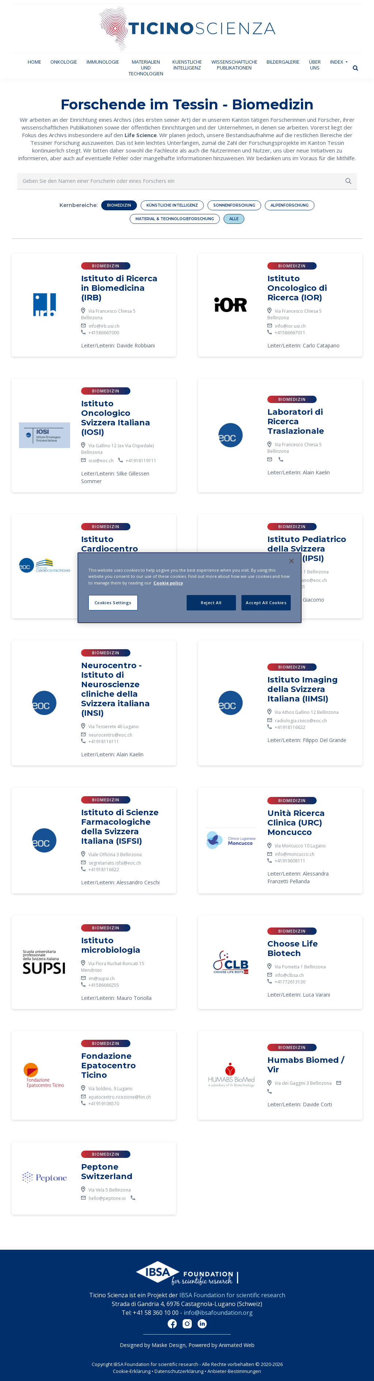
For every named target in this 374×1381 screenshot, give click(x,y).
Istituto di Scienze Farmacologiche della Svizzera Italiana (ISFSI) (120, 827)
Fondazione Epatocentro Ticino (108, 1065)
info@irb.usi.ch (104, 326)
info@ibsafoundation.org (218, 1313)
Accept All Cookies (266, 602)
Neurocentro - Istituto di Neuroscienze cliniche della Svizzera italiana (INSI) (115, 689)
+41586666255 (104, 985)
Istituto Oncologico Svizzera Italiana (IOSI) (115, 418)
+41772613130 (290, 982)
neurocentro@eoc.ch (110, 735)
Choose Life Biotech (292, 948)
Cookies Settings (113, 602)
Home (37, 61)
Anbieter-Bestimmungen (234, 1371)
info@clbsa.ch (289, 975)
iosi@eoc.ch (101, 461)
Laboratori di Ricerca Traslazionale (295, 421)
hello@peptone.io (107, 1198)
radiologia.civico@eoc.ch (301, 721)
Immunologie (103, 62)
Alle (233, 219)
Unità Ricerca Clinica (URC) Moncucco (296, 822)
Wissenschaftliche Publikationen (234, 65)
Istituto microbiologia (110, 945)
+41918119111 (141, 461)
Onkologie (63, 62)
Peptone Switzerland (107, 1171)
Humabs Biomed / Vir (305, 1065)
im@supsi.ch (102, 978)
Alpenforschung (290, 205)
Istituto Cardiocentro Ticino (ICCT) (109, 548)
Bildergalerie (283, 62)
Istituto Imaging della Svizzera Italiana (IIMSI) (302, 689)
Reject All (211, 602)
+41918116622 (290, 727)
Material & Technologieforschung (175, 219)
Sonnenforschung (234, 205)
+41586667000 (103, 333)
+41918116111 (103, 741)
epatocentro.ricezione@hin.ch (120, 1097)
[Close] (291, 561)
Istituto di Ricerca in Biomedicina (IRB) (119, 288)
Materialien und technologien (146, 68)
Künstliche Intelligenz (172, 205)
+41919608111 (290, 861)
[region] (189, 587)
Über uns (315, 65)
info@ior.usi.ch (290, 326)
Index (337, 62)
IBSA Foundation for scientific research (232, 1295)
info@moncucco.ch (294, 854)
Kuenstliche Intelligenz (187, 65)
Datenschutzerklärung (179, 1371)
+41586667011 (290, 333)
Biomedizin (119, 205)
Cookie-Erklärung (131, 1371)
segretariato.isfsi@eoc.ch (115, 863)
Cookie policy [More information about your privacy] (168, 583)
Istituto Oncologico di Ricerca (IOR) (297, 288)
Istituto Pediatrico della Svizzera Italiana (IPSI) (306, 548)
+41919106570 (103, 1103)
